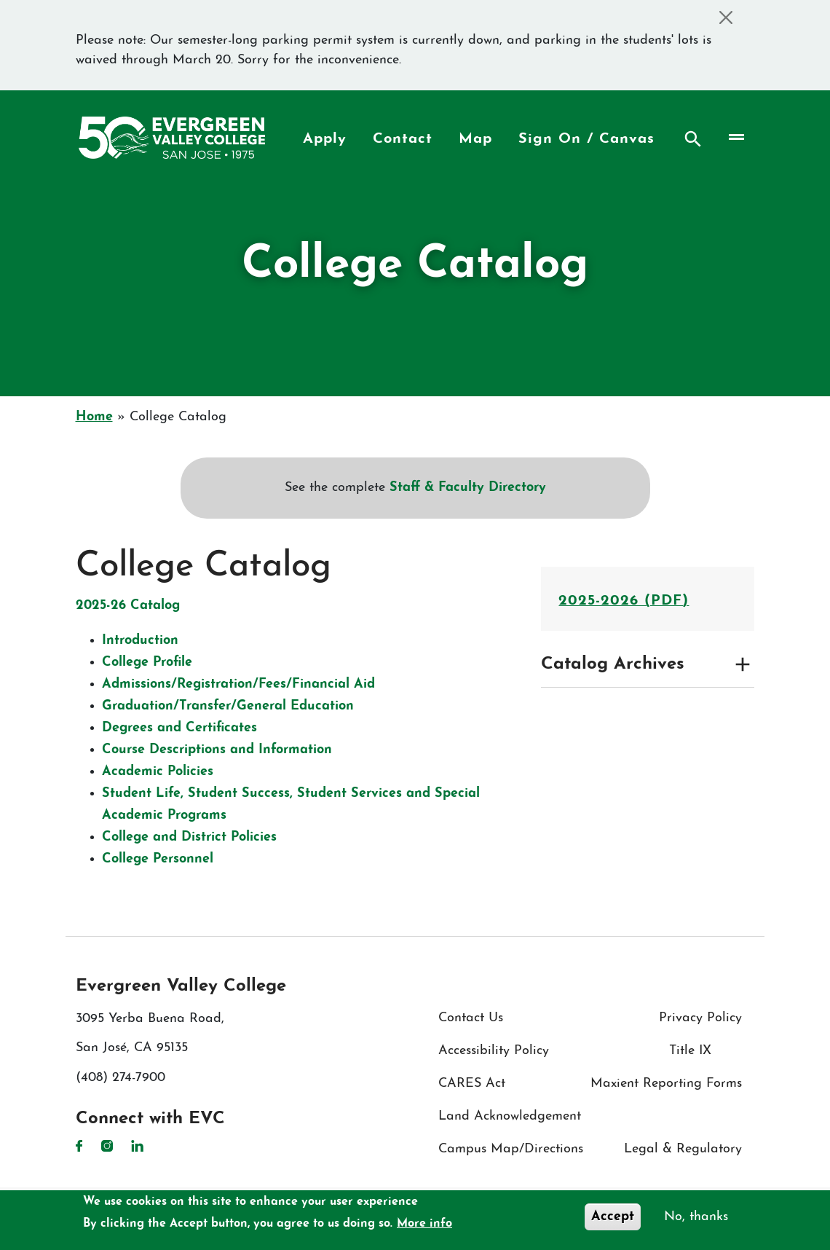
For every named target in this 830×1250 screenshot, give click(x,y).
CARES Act (471, 1083)
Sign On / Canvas (586, 139)
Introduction (140, 641)
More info (424, 1224)
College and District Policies (189, 837)
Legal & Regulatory (683, 1149)
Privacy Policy (700, 1018)
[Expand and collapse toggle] (742, 664)
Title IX (690, 1051)
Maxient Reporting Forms (666, 1083)
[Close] (726, 17)
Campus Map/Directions (510, 1149)
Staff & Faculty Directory (468, 488)
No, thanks (696, 1217)
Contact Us (470, 1018)
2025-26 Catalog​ (128, 606)
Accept (612, 1217)
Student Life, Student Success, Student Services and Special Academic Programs (291, 804)
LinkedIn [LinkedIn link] (137, 1146)
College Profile (147, 662)
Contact (402, 139)
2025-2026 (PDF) (623, 601)
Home (94, 417)
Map (475, 139)
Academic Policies (157, 772)
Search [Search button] (693, 139)
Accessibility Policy (493, 1051)
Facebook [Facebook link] (79, 1146)
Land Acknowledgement (509, 1116)
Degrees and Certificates (179, 728)
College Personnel (157, 859)
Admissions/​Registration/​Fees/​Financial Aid (238, 684)
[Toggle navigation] (735, 137)
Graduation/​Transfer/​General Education (228, 706)
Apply (325, 139)
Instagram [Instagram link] (107, 1146)
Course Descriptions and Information (217, 750)
